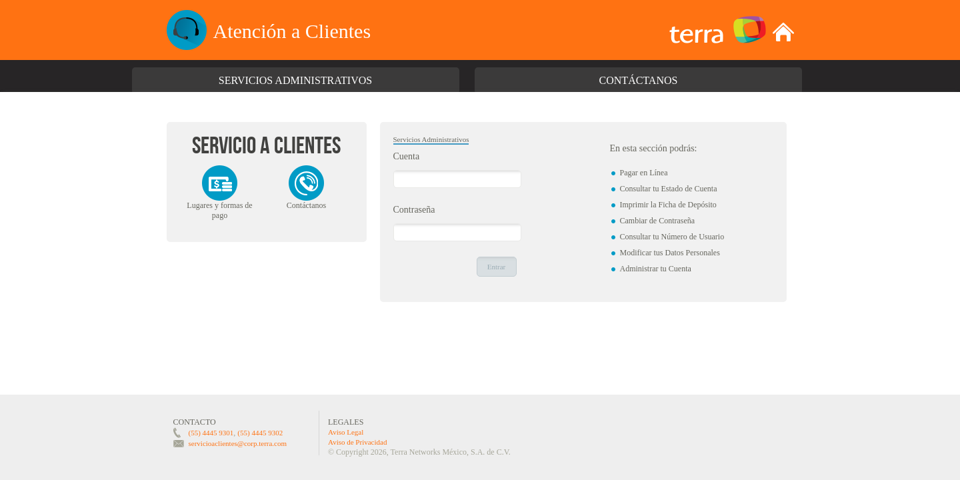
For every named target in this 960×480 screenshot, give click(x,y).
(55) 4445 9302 (260, 433)
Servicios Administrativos (295, 80)
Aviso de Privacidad (357, 442)
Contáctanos (638, 80)
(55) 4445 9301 (211, 433)
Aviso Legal (345, 432)
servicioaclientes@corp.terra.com (238, 443)
